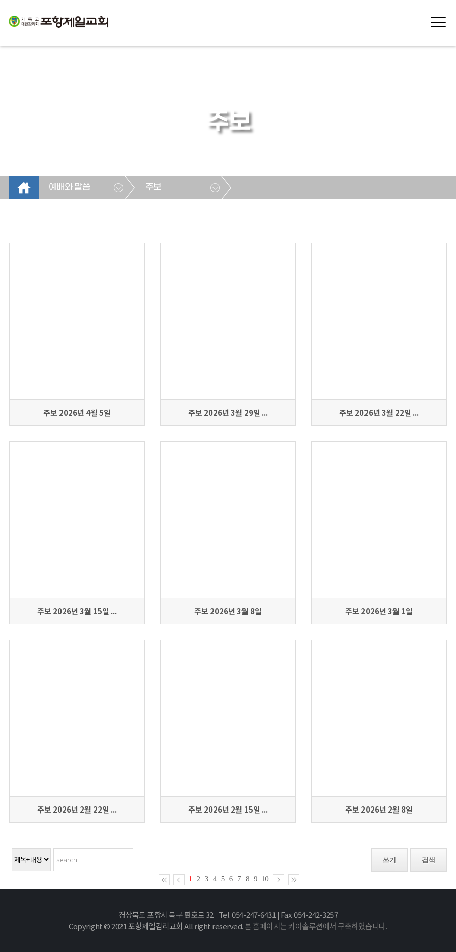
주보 (153, 187)
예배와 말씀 (69, 187)
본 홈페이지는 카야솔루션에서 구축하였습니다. (316, 925)
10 (265, 879)
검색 (428, 860)
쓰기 (389, 860)
